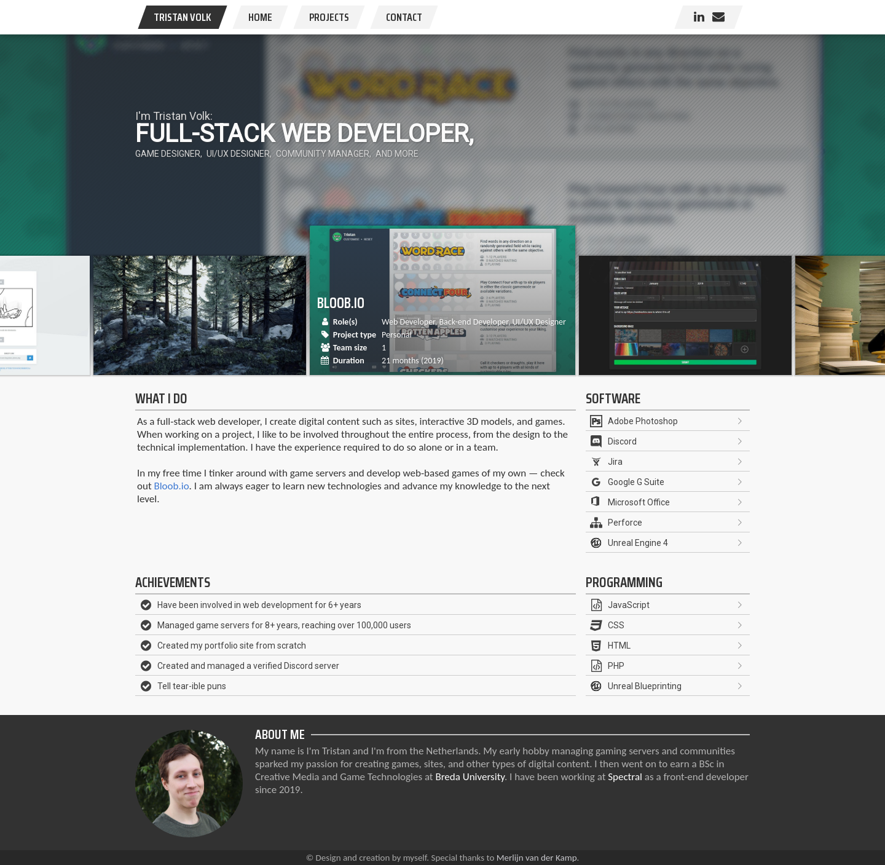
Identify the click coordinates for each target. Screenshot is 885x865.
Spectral (625, 776)
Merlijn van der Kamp (537, 857)
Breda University (470, 776)
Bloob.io (171, 486)
